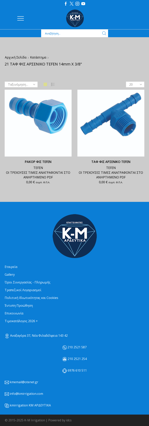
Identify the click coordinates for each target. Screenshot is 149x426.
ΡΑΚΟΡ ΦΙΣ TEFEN (38, 162)
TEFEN (38, 168)
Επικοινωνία (14, 313)
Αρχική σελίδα (15, 57)
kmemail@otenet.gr (24, 382)
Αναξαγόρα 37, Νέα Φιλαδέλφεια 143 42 (36, 335)
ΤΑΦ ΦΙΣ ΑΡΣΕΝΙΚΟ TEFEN (110, 162)
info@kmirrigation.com (26, 394)
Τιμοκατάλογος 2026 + (21, 321)
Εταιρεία (11, 267)
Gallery (10, 274)
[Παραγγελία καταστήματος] (21, 84)
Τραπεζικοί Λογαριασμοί (23, 290)
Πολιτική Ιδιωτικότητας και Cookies (31, 298)
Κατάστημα (38, 57)
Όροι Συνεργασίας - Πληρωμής (27, 282)
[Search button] (104, 33)
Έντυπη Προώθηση (19, 305)
